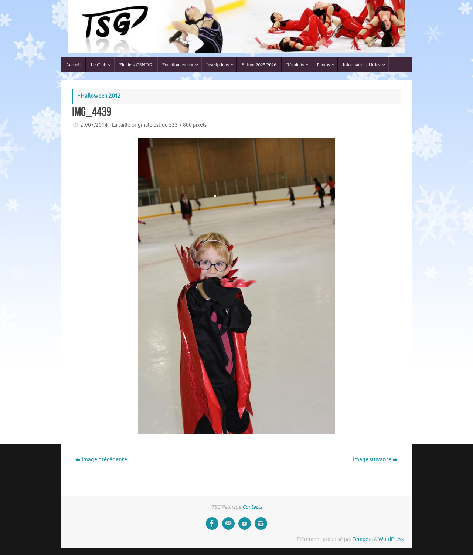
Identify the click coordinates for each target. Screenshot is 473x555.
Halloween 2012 (98, 96)
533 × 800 (180, 125)
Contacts (252, 507)
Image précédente (101, 459)
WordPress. (391, 539)
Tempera (363, 539)
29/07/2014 (94, 125)
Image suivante (375, 459)
